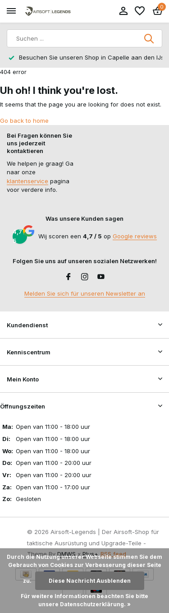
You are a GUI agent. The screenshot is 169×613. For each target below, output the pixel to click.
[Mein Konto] (123, 11)
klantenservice (27, 181)
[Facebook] (68, 277)
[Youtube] (101, 277)
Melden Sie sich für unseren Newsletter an (84, 293)
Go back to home (24, 120)
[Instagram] (84, 277)
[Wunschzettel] (140, 11)
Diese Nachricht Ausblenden (90, 580)
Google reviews (135, 236)
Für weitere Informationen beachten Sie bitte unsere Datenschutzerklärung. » (84, 600)
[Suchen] (84, 38)
